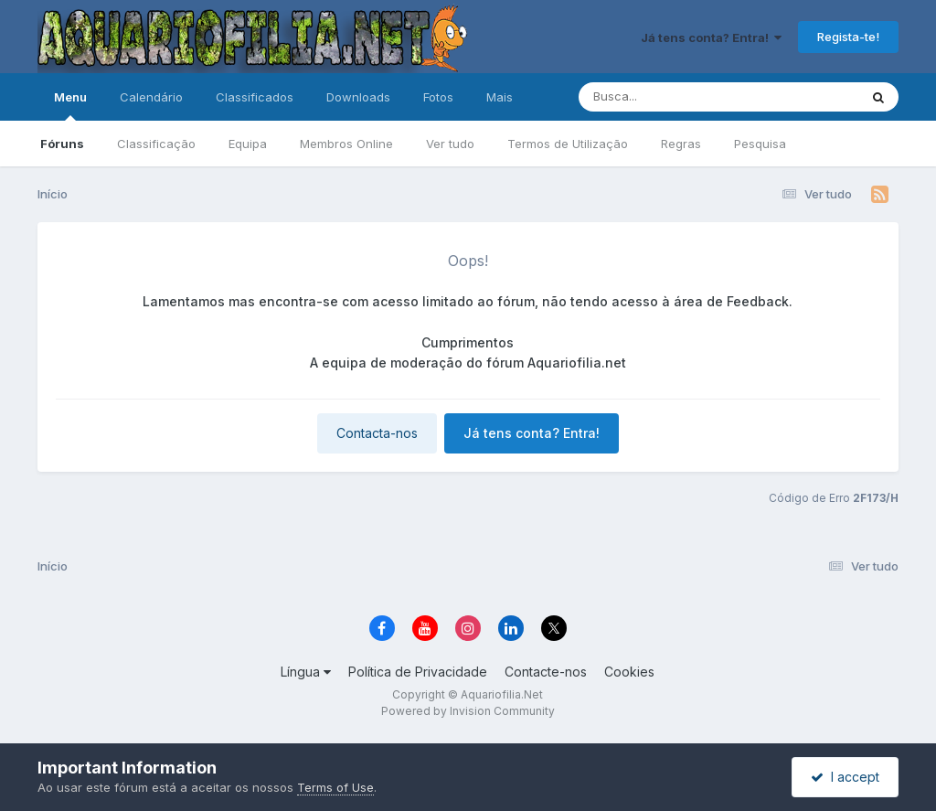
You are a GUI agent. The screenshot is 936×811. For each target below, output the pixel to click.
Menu (70, 105)
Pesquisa (760, 143)
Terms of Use (335, 787)
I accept (845, 776)
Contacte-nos (546, 671)
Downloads (358, 97)
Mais (499, 97)
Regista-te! (848, 36)
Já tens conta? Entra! (711, 37)
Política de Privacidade (417, 671)
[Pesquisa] (669, 97)
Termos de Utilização (567, 143)
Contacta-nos (377, 433)
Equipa (248, 143)
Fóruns (62, 143)
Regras (681, 143)
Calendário (151, 97)
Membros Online (346, 143)
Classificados (254, 97)
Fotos (438, 97)
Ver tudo (450, 143)
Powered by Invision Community (468, 711)
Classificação (156, 143)
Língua (306, 671)
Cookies (629, 671)
